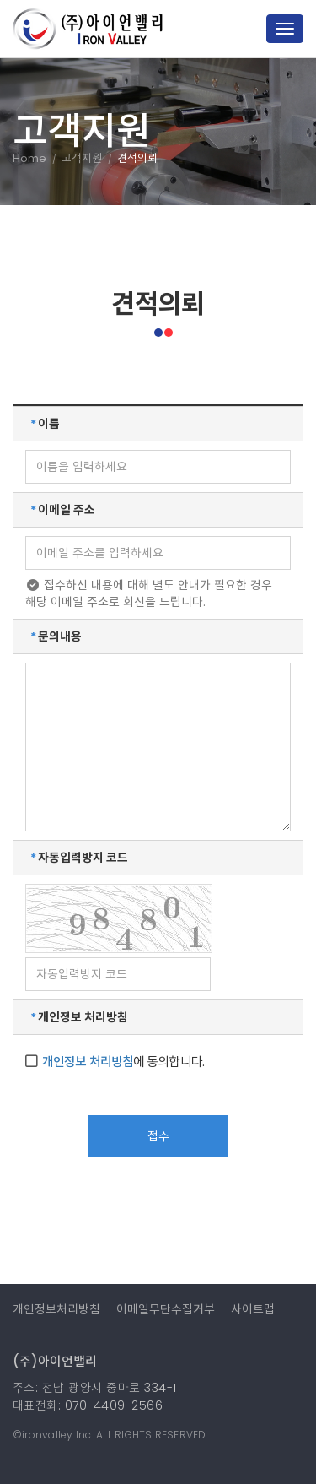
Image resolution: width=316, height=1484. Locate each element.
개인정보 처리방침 (87, 1061)
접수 (158, 1136)
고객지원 (82, 158)
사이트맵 (253, 1309)
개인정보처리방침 (56, 1309)
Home (29, 158)
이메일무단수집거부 (165, 1309)
